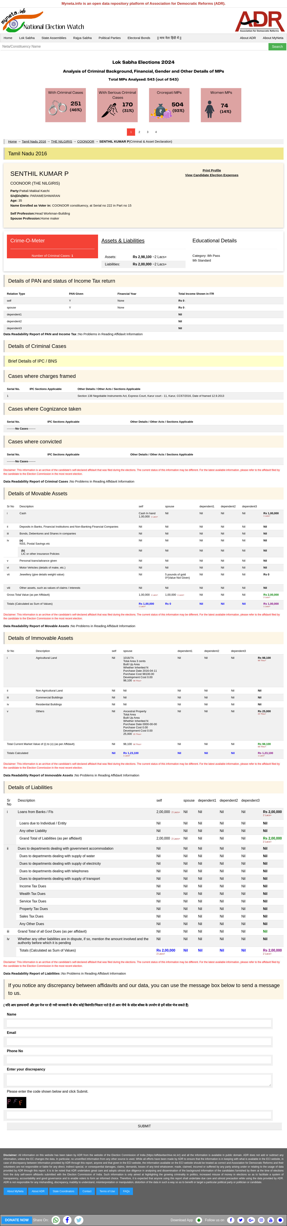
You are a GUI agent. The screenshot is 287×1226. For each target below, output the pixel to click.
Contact (87, 1191)
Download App (182, 1220)
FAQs (126, 1191)
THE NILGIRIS (61, 141)
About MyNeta (273, 38)
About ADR (248, 38)
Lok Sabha (27, 38)
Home (8, 38)
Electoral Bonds (139, 38)
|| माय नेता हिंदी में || (169, 38)
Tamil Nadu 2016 (34, 141)
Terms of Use (107, 1191)
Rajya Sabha (82, 38)
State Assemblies (54, 38)
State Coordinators (63, 1191)
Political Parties (110, 38)
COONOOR (85, 141)
